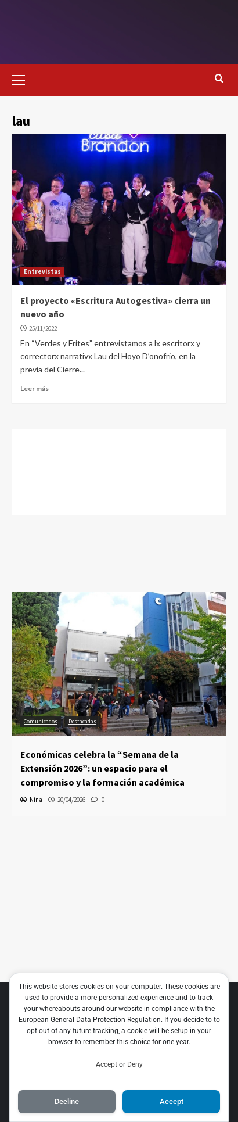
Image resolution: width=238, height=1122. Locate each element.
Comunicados (40, 721)
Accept (106, 1064)
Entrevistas (42, 271)
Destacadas (82, 721)
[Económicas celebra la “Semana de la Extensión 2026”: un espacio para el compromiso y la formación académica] (119, 664)
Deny (135, 1064)
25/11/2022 (43, 328)
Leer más (34, 388)
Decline (67, 1101)
